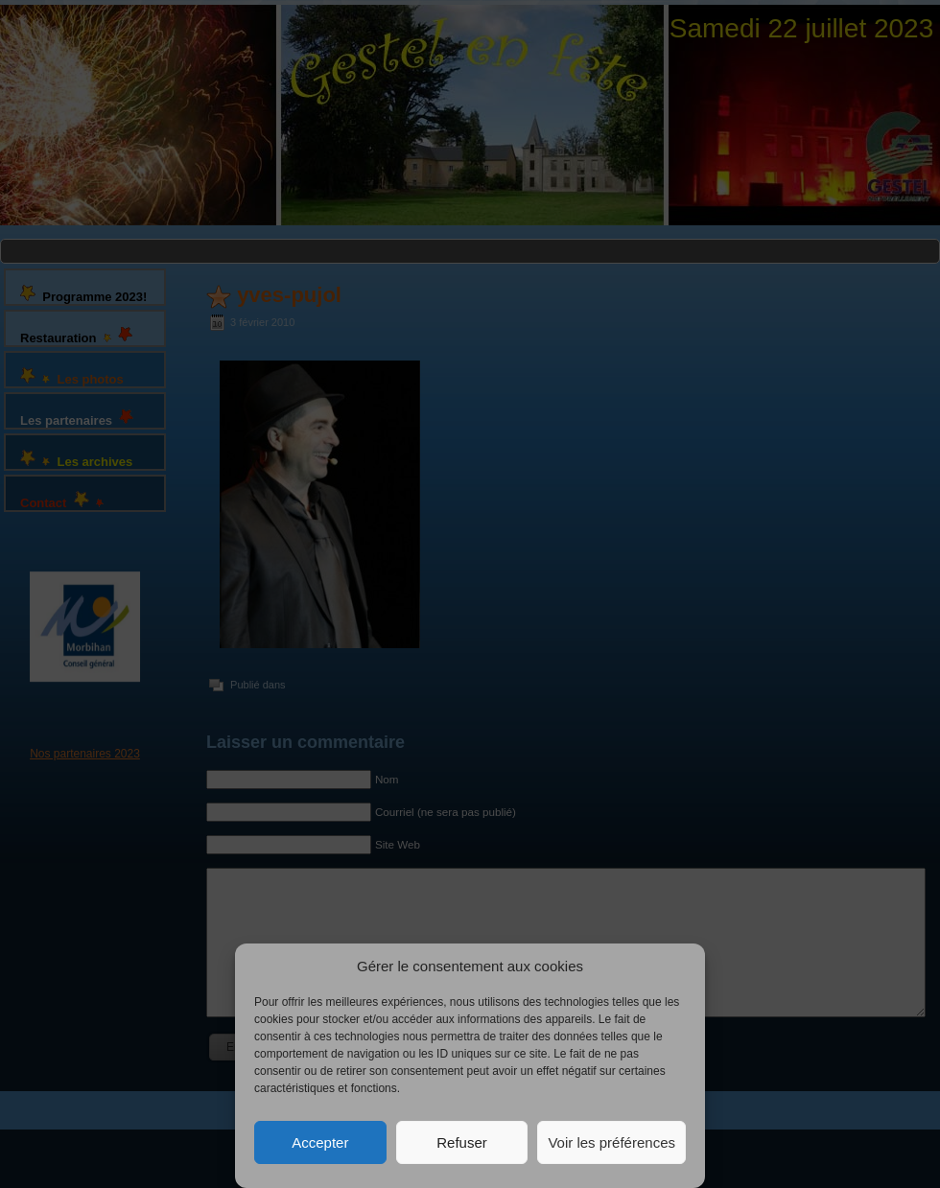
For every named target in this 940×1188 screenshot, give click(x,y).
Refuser (461, 1142)
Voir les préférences (611, 1142)
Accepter (320, 1142)
